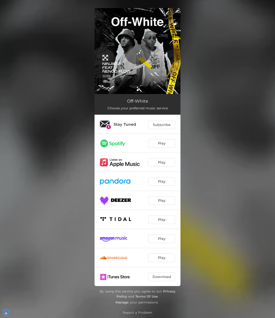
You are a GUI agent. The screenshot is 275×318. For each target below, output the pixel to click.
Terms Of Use (146, 296)
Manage (122, 302)
